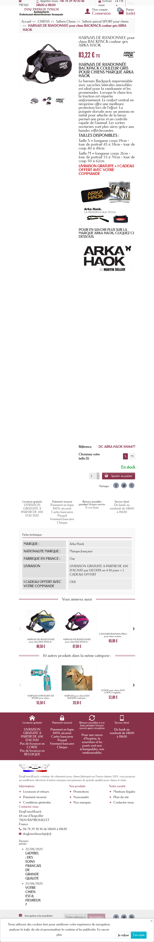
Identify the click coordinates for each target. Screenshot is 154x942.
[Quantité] (93, 476)
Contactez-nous (123, 802)
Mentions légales (124, 791)
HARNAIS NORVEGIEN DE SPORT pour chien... (41, 696)
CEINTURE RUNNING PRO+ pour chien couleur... (113, 635)
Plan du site (121, 797)
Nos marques (82, 802)
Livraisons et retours (36, 791)
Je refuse (123, 935)
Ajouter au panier (119, 476)
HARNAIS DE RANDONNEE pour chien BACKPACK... (41, 640)
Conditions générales (37, 802)
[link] (116, 485)
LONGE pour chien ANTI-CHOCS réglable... (113, 691)
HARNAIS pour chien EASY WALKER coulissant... (77, 696)
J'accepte (139, 935)
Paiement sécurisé (34, 797)
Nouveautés (81, 797)
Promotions (81, 791)
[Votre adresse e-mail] (76, 917)
